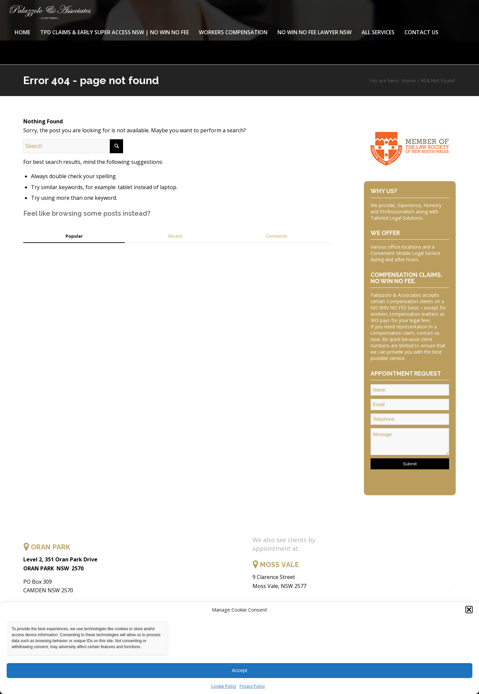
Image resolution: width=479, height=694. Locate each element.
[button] (469, 609)
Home (408, 80)
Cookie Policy (223, 686)
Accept (239, 670)
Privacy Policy (252, 686)
